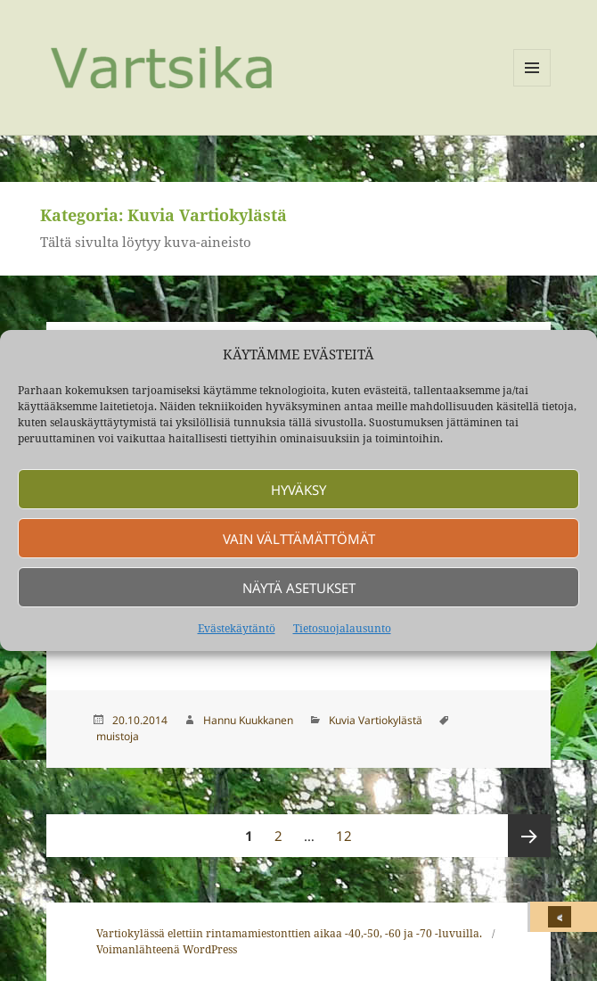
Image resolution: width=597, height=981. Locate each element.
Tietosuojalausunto (342, 628)
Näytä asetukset (299, 588)
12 (348, 829)
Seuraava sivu (529, 835)
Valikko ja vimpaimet (532, 86)
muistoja (117, 736)
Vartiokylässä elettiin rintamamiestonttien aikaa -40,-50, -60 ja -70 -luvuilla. (289, 933)
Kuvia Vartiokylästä (375, 720)
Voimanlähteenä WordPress (166, 949)
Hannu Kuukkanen (248, 720)
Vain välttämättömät (299, 539)
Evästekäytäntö (236, 628)
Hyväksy (298, 490)
